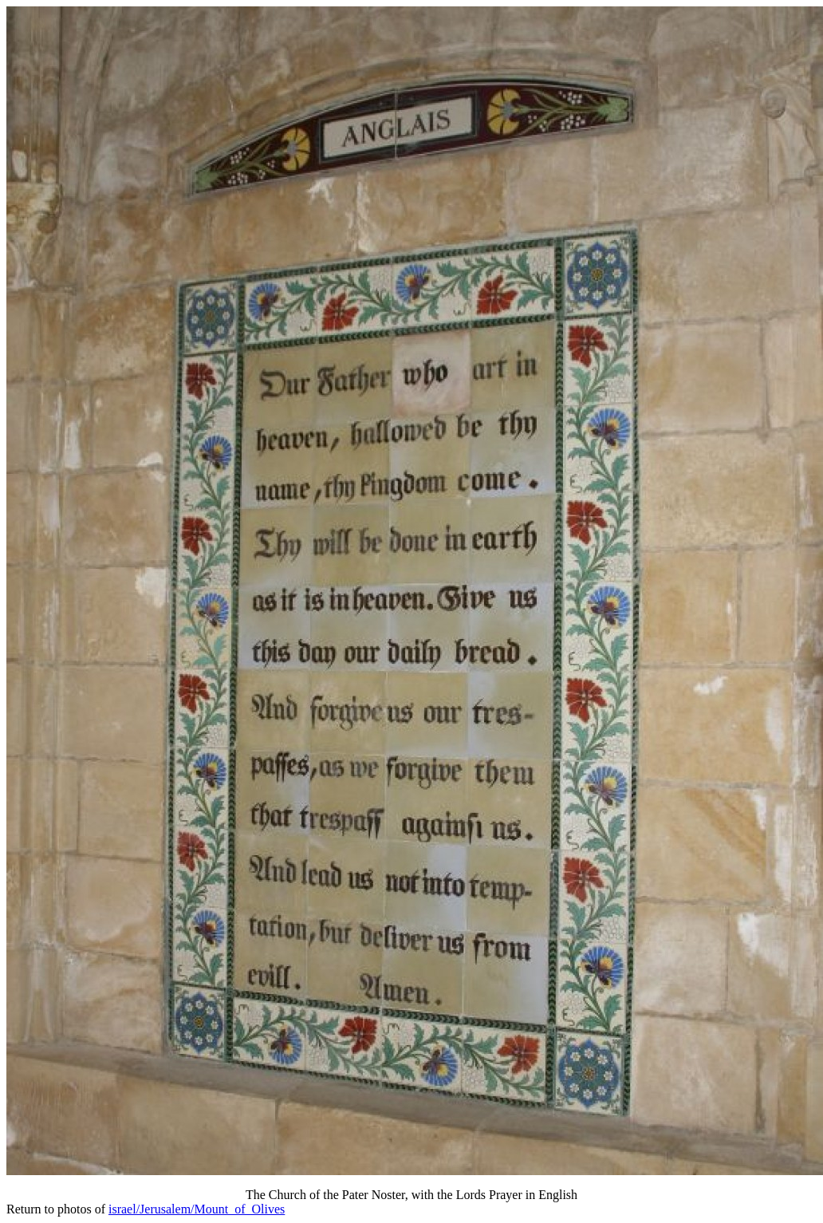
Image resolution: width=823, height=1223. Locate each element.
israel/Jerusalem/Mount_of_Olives (196, 1209)
